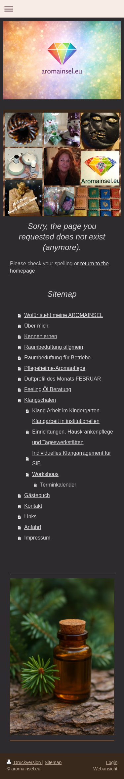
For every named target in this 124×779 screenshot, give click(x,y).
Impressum (37, 538)
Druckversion (24, 762)
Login (111, 762)
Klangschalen (40, 400)
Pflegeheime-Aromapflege (54, 368)
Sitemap (53, 762)
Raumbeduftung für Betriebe (57, 357)
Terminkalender (58, 485)
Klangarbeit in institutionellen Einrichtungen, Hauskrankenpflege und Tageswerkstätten (72, 431)
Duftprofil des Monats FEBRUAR (62, 379)
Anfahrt (32, 527)
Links (30, 516)
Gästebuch (37, 495)
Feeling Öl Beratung (47, 389)
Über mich (36, 326)
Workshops (45, 474)
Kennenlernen (40, 336)
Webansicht (105, 768)
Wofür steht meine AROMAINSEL (63, 315)
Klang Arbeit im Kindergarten (66, 410)
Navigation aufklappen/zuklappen (62, 9)
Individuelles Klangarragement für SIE (71, 458)
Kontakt (33, 506)
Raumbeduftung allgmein (53, 347)
